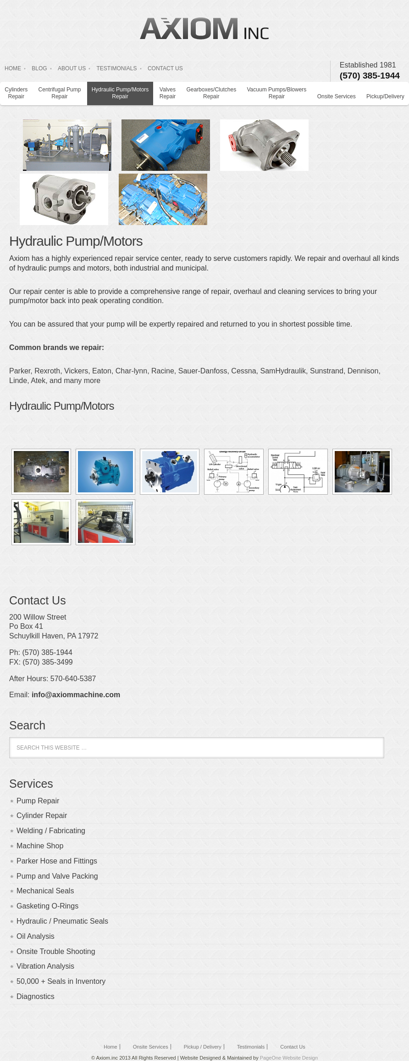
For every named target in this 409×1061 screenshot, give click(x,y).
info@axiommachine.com (76, 695)
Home (110, 1047)
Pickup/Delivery (385, 96)
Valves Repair (168, 93)
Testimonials (251, 1047)
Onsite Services (336, 96)
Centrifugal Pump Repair (60, 93)
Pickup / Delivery (202, 1047)
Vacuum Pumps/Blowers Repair (277, 93)
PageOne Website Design (289, 1058)
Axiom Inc (204, 28)
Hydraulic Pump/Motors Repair (120, 93)
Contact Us (292, 1047)
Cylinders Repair (16, 93)
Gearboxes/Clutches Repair (211, 93)
